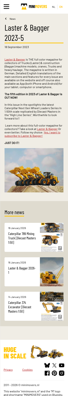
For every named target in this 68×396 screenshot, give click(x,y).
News (13, 18)
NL (53, 6)
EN (61, 6)
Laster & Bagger (15, 59)
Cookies (27, 369)
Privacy (8, 369)
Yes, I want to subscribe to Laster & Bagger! (32, 134)
